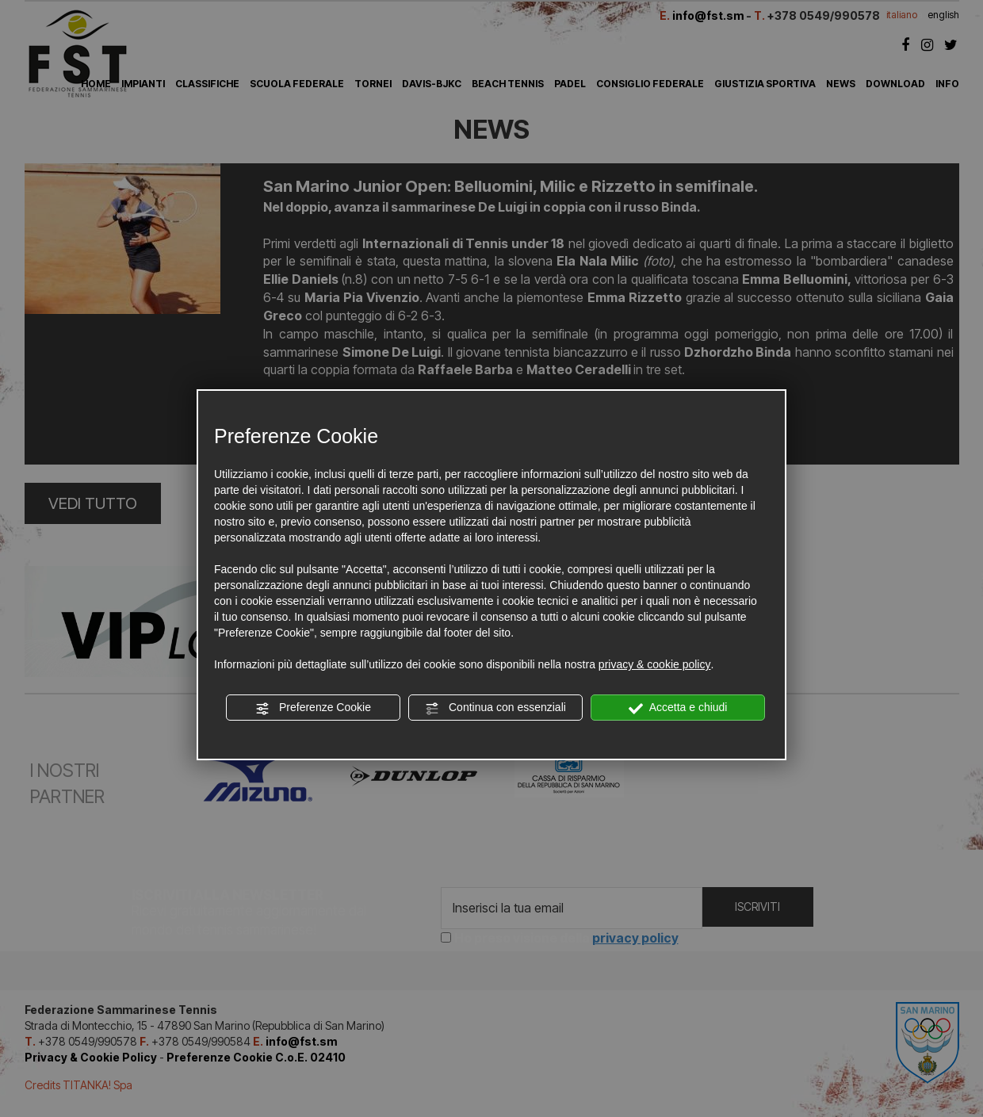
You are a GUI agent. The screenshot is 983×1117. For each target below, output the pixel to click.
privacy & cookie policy (655, 664)
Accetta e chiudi (678, 708)
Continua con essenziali (495, 708)
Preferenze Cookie (313, 708)
